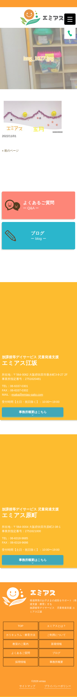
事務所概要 (56, 661)
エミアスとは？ (56, 625)
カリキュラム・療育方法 (20, 634)
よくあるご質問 (20, 652)
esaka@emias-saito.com (27, 394)
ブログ (56, 652)
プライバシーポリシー (57, 686)
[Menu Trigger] (70, 19)
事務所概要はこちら (33, 413)
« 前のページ (10, 150)
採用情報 (20, 661)
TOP (20, 625)
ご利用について (56, 634)
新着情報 (56, 643)
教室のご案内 (21, 643)
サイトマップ (27, 686)
